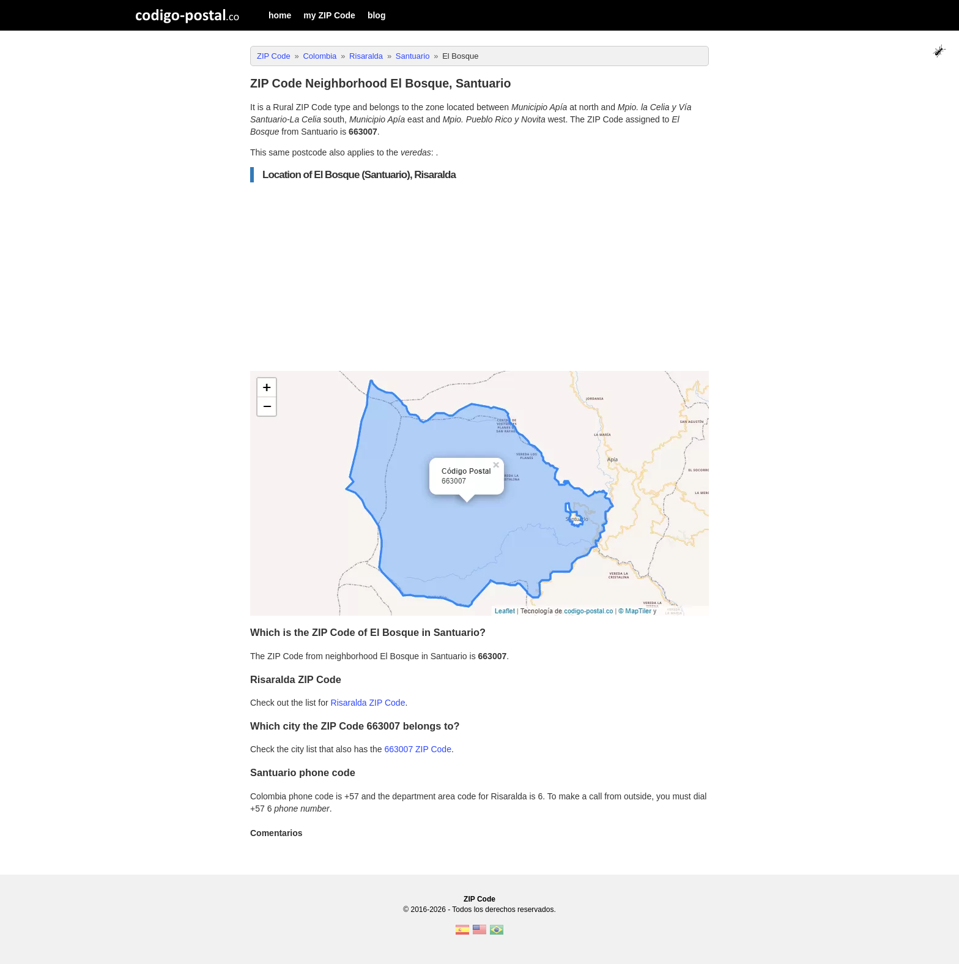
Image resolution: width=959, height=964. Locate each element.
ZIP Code (479, 899)
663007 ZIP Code (417, 749)
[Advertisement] (479, 276)
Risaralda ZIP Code (368, 703)
